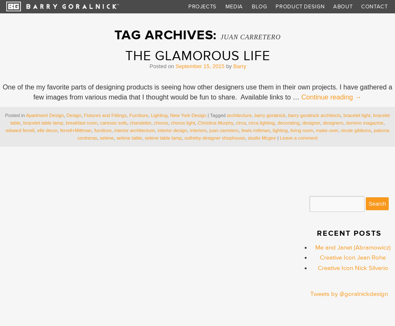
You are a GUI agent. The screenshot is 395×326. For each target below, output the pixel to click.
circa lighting (261, 122)
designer (311, 122)
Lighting (159, 115)
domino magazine (365, 122)
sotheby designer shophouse (215, 137)
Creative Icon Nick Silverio (353, 268)
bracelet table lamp (43, 122)
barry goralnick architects (314, 115)
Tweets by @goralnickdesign (349, 294)
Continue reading (331, 97)
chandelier (140, 122)
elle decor (47, 130)
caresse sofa (113, 122)
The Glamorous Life (197, 56)
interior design (172, 130)
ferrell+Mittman (75, 130)
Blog (259, 6)
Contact (374, 6)
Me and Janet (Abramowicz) (353, 247)
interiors (198, 130)
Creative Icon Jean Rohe (353, 257)
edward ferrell (20, 130)
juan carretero (224, 130)
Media (234, 6)
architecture (239, 115)
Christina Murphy (215, 122)
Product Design (300, 6)
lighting (280, 130)
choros (161, 122)
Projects (202, 6)
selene (107, 137)
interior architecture (134, 130)
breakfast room (82, 122)
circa (241, 122)
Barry (239, 66)
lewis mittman (255, 130)
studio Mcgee (262, 137)
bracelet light (357, 115)
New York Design (188, 115)
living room (301, 130)
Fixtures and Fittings (105, 115)
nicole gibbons (356, 130)
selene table (129, 137)
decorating (289, 122)
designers (333, 122)
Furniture (138, 115)
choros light (183, 122)
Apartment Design (45, 115)
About (342, 6)
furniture (103, 130)
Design (73, 115)
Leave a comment (298, 137)
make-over (327, 130)
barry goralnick (270, 115)
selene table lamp (163, 137)
